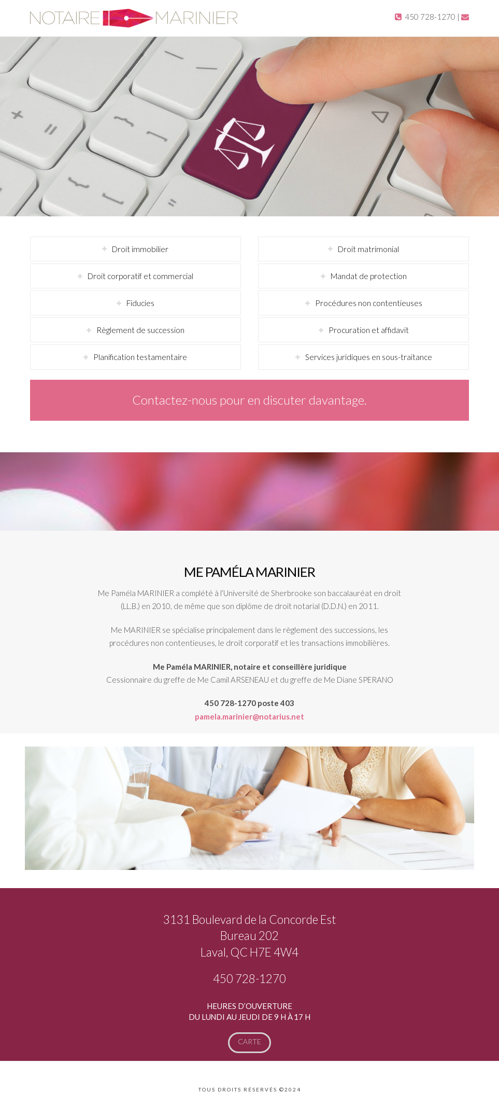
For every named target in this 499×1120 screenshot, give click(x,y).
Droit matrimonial (368, 249)
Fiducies (140, 303)
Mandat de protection (369, 276)
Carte (249, 1041)
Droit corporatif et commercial (140, 276)
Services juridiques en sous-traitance (368, 357)
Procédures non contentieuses (368, 303)
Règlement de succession (140, 330)
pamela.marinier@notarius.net (249, 716)
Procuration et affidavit (369, 330)
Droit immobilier (140, 249)
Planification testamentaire (140, 357)
